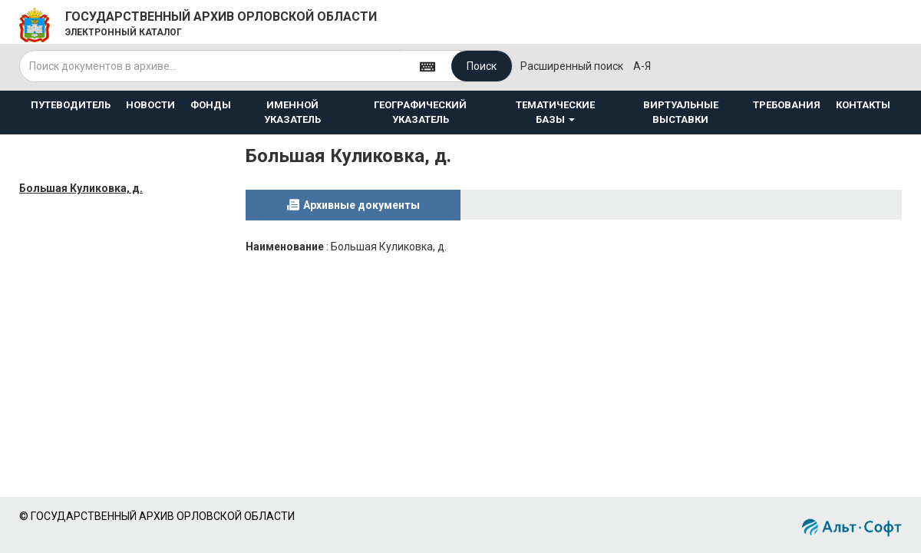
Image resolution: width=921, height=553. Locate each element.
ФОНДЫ (210, 105)
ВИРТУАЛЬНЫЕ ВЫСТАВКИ (680, 112)
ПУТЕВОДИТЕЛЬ (71, 105)
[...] (212, 66)
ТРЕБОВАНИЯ (786, 105)
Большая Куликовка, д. (81, 188)
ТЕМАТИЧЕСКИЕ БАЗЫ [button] (555, 112)
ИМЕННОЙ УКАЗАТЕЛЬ (292, 112)
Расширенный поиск (571, 66)
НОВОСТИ (150, 105)
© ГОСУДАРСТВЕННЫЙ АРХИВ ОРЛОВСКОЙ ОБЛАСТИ (157, 516)
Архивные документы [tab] (361, 205)
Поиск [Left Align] (482, 66)
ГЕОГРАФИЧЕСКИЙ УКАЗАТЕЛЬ (420, 112)
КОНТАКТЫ (863, 105)
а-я (642, 66)
